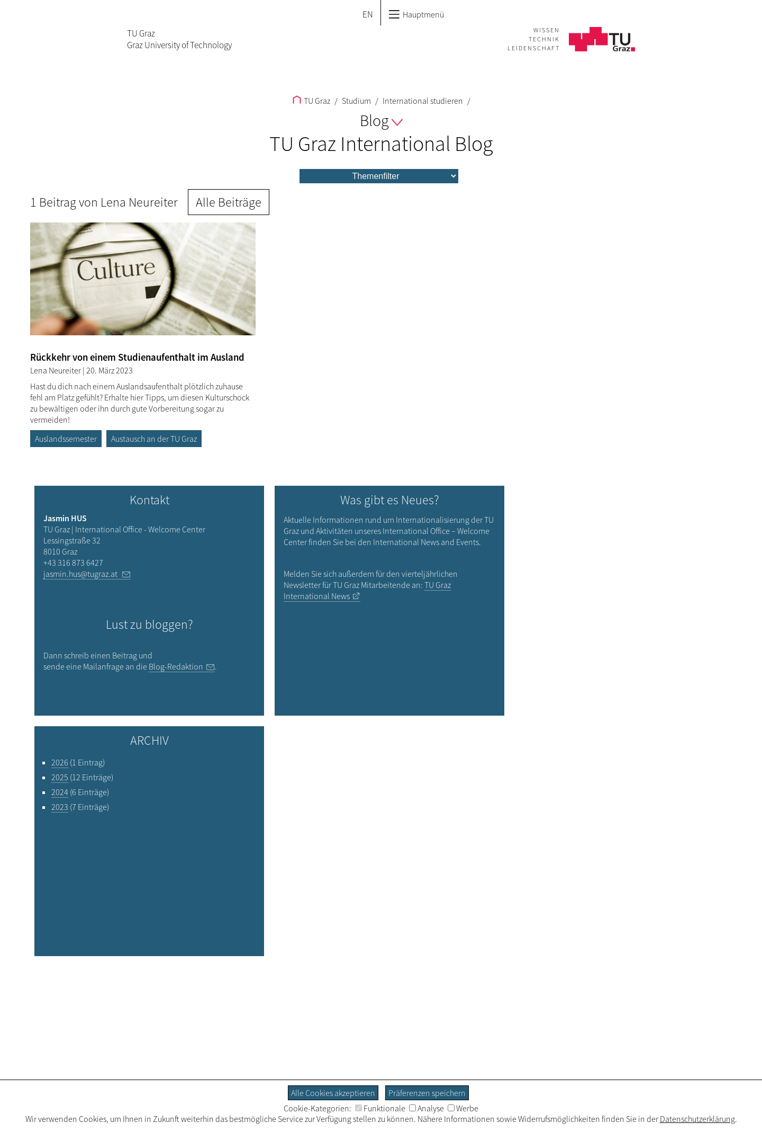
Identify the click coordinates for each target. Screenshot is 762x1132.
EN (367, 14)
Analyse (426, 1108)
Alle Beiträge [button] (228, 202)
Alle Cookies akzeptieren (333, 1093)
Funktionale (380, 1108)
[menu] (379, 176)
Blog (381, 120)
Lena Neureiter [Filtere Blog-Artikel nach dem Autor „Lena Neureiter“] (56, 370)
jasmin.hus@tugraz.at (81, 573)
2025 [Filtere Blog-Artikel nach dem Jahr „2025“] (59, 777)
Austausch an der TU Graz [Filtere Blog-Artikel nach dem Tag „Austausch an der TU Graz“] (154, 438)
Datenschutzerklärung (697, 1118)
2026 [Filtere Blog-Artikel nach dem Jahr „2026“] (59, 762)
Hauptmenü (416, 14)
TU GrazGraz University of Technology (179, 39)
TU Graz (311, 100)
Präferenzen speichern (427, 1093)
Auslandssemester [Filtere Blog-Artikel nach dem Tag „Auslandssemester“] (66, 438)
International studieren (422, 100)
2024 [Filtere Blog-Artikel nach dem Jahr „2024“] (59, 792)
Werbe (463, 1108)
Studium (355, 100)
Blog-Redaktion (176, 666)
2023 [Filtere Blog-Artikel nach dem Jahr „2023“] (59, 806)
